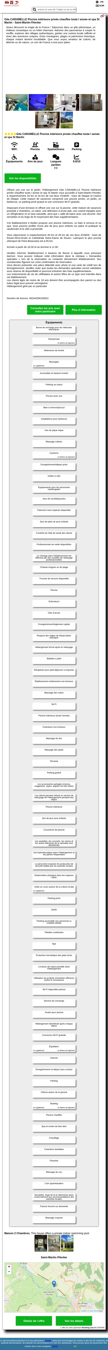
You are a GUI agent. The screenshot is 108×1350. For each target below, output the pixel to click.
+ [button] (9, 1266)
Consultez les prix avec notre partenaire (45, 310)
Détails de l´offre (34, 1321)
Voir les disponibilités (22, 178)
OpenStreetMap (96, 1311)
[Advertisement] (54, 69)
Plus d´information (83, 309)
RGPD (55, 1346)
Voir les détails (74, 1321)
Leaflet (83, 1311)
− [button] (9, 1272)
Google (48, 1340)
